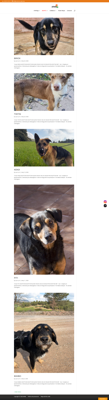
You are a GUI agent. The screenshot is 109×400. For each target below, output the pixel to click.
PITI (16, 278)
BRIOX (17, 58)
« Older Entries (17, 392)
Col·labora (52, 10)
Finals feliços (61, 10)
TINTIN (17, 114)
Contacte (69, 10)
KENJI (17, 169)
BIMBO (17, 376)
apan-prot (17, 61)
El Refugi (36, 10)
